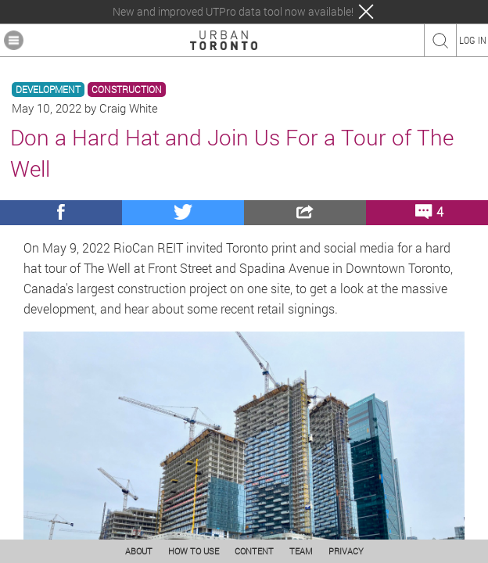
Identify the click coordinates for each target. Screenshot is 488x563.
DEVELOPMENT (48, 89)
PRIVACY (346, 551)
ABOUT (138, 551)
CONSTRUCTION (127, 89)
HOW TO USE (193, 551)
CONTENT (254, 551)
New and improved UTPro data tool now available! (233, 12)
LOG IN (472, 40)
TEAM (301, 551)
